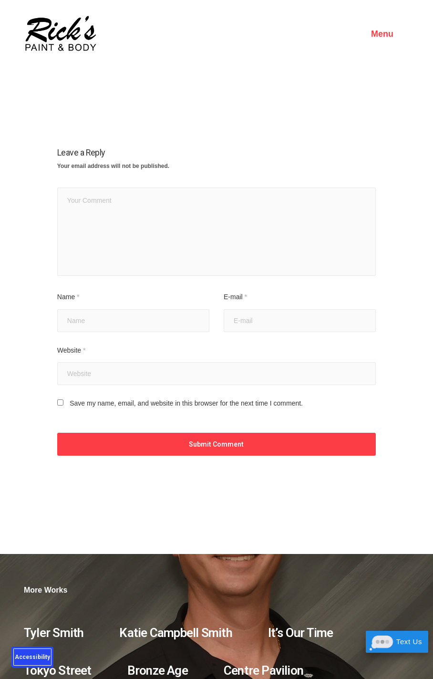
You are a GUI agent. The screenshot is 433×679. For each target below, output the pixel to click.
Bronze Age (157, 670)
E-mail (235, 297)
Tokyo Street (58, 670)
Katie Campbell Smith (175, 633)
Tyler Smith (53, 633)
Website (71, 350)
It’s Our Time (300, 633)
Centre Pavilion (263, 670)
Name (68, 297)
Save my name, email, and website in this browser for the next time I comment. (186, 403)
